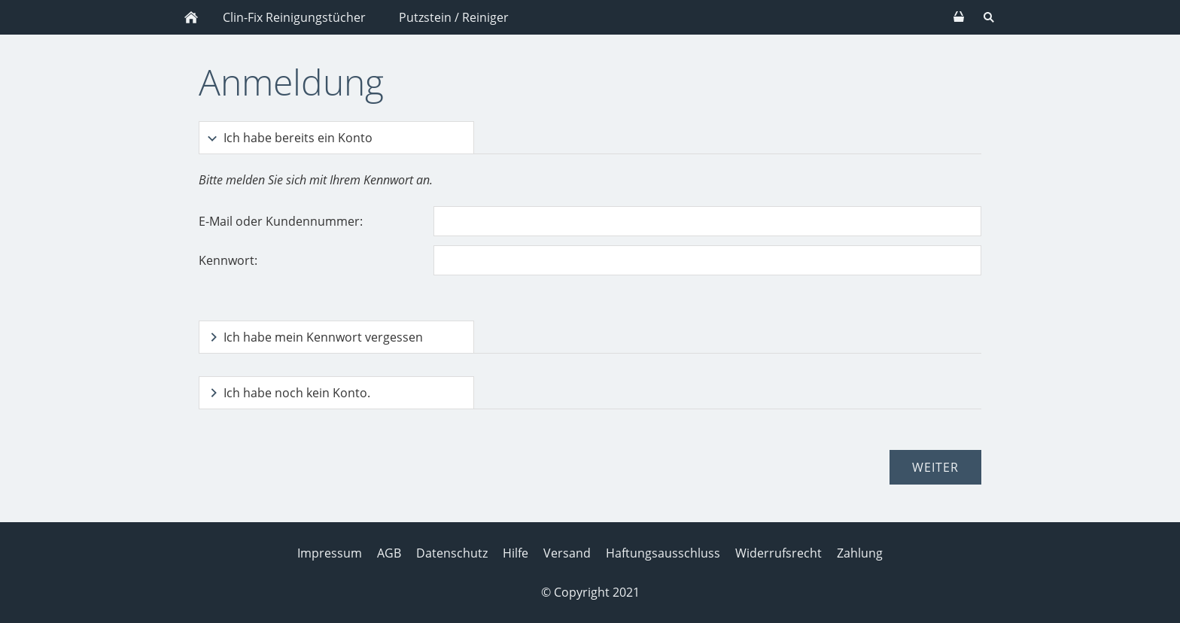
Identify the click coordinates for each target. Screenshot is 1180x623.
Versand (567, 553)
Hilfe (515, 553)
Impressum (329, 553)
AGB (389, 553)
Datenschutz (452, 553)
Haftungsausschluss (663, 553)
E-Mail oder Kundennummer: (281, 221)
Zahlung (860, 553)
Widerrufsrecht (778, 553)
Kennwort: (228, 260)
